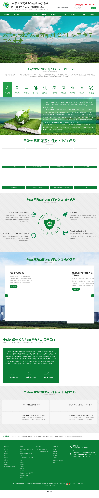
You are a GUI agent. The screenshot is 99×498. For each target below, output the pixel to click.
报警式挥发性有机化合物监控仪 (61, 190)
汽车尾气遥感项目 (17, 275)
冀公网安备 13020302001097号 (77, 488)
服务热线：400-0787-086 (86, 5)
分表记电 (14, 169)
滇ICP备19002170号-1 (49, 490)
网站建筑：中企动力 (53, 488)
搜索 (93, 8)
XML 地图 (49, 496)
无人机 (85, 190)
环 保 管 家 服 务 (61, 169)
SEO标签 (63, 488)
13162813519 (85, 452)
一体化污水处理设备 (85, 169)
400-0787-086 (76, 452)
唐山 (59, 488)
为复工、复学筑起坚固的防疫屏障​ (31, 407)
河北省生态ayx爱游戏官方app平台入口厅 (43, 441)
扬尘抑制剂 (14, 190)
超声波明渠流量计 (37, 169)
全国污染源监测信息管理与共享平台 (76, 441)
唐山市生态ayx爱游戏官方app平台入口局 (22, 441)
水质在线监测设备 (37, 190)
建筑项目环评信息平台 (60, 441)
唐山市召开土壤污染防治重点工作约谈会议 (34, 419)
